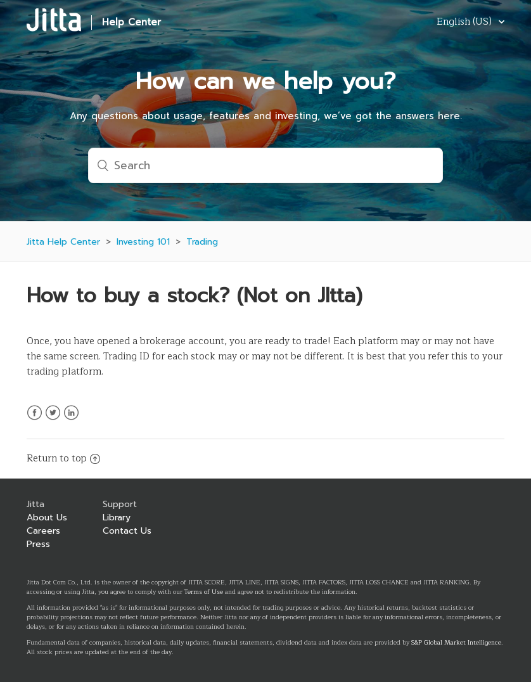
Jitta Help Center (63, 241)
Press (38, 544)
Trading (202, 241)
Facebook (34, 420)
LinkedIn (71, 420)
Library (117, 517)
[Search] (265, 165)
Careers (43, 530)
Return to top (63, 458)
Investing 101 (143, 241)
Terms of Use (203, 591)
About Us (47, 517)
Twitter (53, 420)
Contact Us (127, 530)
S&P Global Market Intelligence (456, 642)
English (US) (465, 22)
